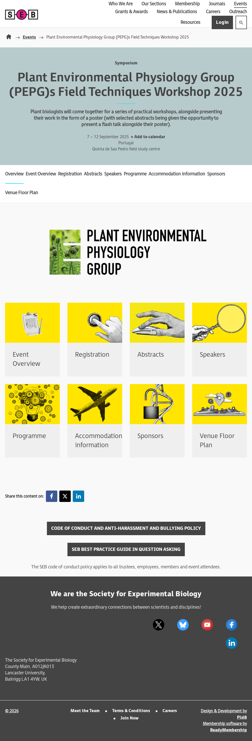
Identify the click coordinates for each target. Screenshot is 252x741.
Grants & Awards (131, 11)
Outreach (238, 11)
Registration (70, 174)
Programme (135, 174)
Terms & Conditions (131, 711)
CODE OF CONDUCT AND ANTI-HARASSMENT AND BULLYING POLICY (126, 528)
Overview (14, 174)
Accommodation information (177, 174)
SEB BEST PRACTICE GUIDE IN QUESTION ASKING (126, 549)
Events (240, 4)
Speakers (113, 174)
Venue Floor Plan (21, 192)
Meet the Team (85, 711)
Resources (190, 22)
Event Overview (41, 174)
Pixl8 (242, 717)
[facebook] (231, 624)
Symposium (126, 63)
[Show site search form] (241, 22)
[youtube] (207, 624)
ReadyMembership (228, 730)
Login (222, 22)
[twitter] (158, 624)
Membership (187, 4)
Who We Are (121, 4)
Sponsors (216, 174)
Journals (217, 4)
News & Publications (177, 11)
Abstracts (93, 174)
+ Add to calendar (148, 137)
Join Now (129, 718)
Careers (213, 11)
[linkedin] (231, 643)
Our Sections (153, 4)
